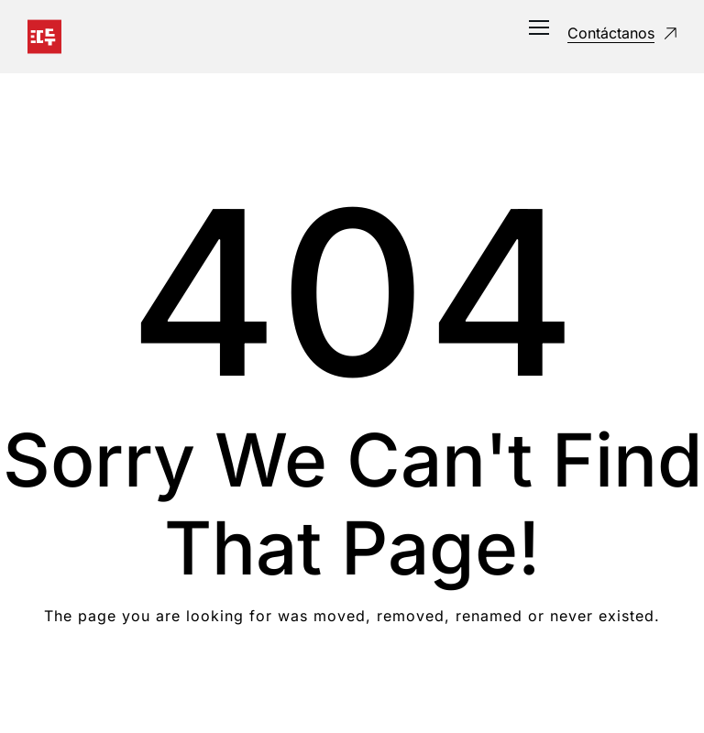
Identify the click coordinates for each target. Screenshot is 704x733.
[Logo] (44, 36)
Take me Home (352, 689)
